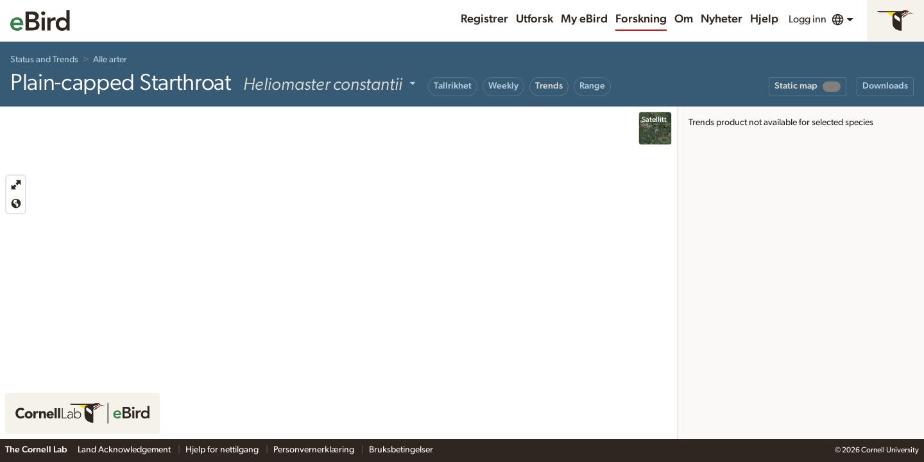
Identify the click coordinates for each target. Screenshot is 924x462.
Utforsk (534, 19)
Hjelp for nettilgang (223, 449)
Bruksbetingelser (401, 449)
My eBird (584, 19)
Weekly (503, 85)
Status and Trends (44, 59)
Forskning (641, 19)
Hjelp (764, 19)
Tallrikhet (453, 85)
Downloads (885, 85)
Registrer (484, 19)
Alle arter (110, 59)
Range (592, 85)
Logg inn (807, 19)
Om (683, 19)
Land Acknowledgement (125, 449)
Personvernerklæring (314, 449)
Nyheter (721, 19)
